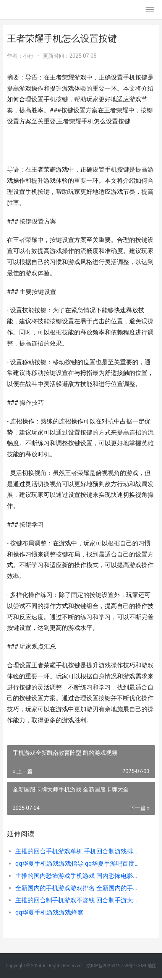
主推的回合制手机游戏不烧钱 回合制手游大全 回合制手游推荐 (78, 900)
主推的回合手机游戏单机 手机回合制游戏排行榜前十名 (78, 851)
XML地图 (147, 965)
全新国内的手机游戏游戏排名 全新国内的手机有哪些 (78, 888)
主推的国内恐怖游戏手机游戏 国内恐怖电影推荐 (78, 875)
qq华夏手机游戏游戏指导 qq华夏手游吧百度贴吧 (78, 863)
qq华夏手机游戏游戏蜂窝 (49, 912)
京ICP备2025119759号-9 (111, 965)
